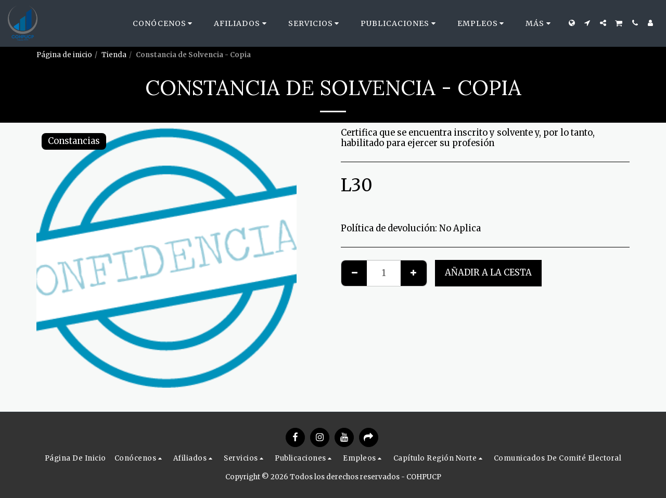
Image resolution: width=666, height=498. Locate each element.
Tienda (113, 54)
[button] (164, 23)
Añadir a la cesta (488, 272)
